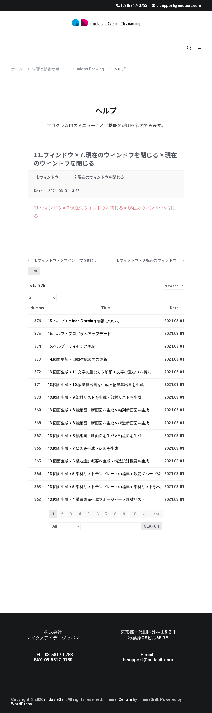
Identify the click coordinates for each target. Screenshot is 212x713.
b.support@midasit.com (148, 660)
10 (134, 514)
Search (151, 526)
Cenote (125, 699)
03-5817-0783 (59, 654)
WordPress (21, 704)
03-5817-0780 (58, 660)
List (34, 271)
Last (155, 514)
